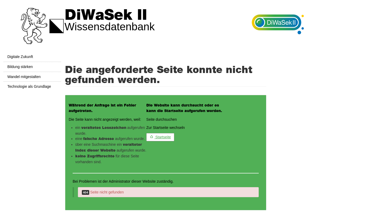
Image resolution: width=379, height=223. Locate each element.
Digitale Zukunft (20, 57)
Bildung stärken (20, 67)
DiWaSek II (106, 15)
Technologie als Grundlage (29, 86)
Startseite (160, 137)
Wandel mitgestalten (24, 77)
